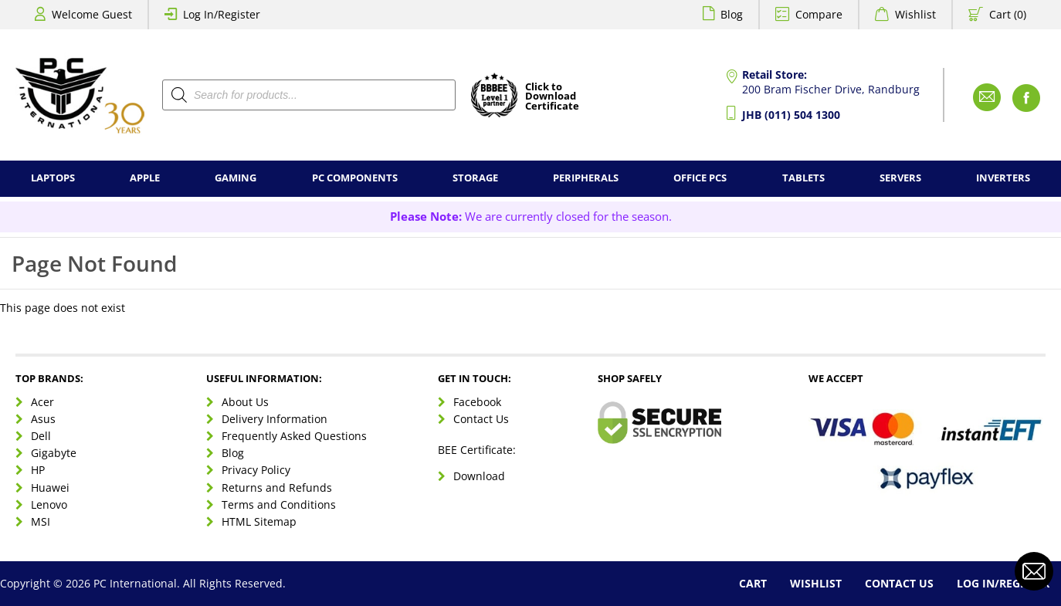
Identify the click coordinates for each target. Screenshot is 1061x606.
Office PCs (700, 178)
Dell (41, 435)
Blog (731, 14)
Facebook (477, 401)
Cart (753, 583)
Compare (818, 14)
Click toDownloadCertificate (552, 97)
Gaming (235, 178)
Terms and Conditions (279, 504)
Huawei (50, 487)
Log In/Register (221, 14)
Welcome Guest (92, 14)
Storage (475, 178)
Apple (145, 178)
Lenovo (49, 504)
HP (38, 469)
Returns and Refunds (277, 487)
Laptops (53, 178)
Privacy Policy (256, 469)
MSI (40, 521)
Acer (42, 401)
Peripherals (586, 178)
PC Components (355, 178)
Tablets (803, 178)
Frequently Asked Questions (294, 435)
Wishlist (915, 14)
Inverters (1003, 178)
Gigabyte (53, 452)
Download (479, 476)
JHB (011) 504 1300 (791, 114)
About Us (245, 401)
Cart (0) (1007, 14)
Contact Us (481, 418)
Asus (43, 418)
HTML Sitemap (259, 521)
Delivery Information (274, 418)
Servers (900, 178)
